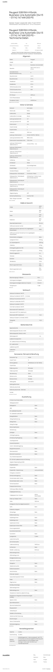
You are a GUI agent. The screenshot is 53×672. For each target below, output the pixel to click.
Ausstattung (30, 53)
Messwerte (33, 52)
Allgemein (14, 52)
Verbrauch (38, 52)
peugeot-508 (23, 23)
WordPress (48, 668)
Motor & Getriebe (20, 52)
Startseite (11, 23)
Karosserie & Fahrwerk (22, 53)
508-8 (29, 23)
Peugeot (17, 23)
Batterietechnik (14, 53)
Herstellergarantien (38, 53)
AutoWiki (5, 2)
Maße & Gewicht (27, 52)
